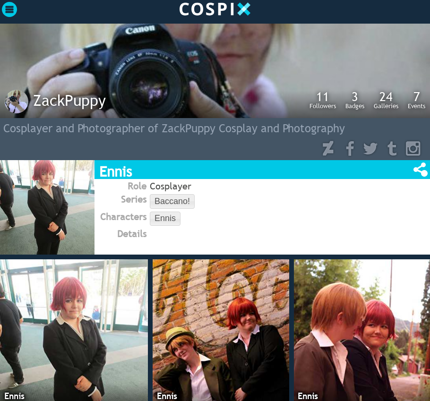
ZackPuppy (69, 100)
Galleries (386, 100)
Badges (354, 100)
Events (416, 100)
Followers (323, 100)
